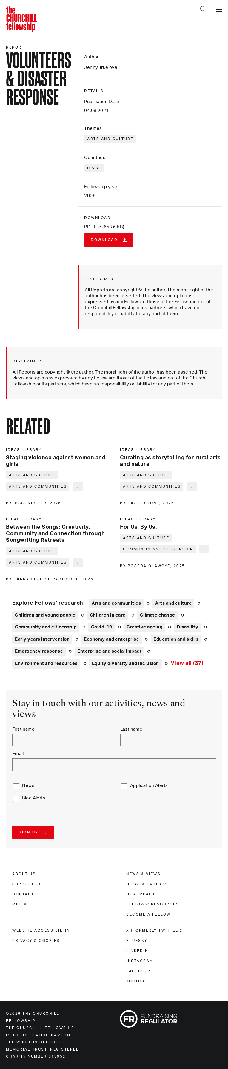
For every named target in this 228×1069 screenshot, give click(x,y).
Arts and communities (38, 486)
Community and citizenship (158, 549)
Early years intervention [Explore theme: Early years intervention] (42, 639)
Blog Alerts (33, 798)
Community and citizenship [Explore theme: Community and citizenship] (46, 627)
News (28, 785)
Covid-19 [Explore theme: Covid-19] (101, 627)
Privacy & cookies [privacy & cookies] (36, 940)
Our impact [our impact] (140, 894)
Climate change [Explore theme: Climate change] (157, 615)
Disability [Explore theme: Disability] (187, 627)
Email (18, 753)
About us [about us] (24, 874)
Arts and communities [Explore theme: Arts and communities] (116, 603)
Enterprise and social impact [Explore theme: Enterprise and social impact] (109, 651)
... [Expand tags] (78, 486)
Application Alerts (149, 785)
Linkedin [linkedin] (137, 951)
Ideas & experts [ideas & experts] (147, 884)
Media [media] (19, 904)
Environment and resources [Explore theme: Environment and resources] (46, 663)
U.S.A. (94, 168)
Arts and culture (110, 139)
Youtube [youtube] (136, 981)
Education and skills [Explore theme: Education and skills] (175, 639)
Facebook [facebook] (138, 971)
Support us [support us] (27, 884)
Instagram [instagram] (139, 961)
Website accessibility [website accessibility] (41, 930)
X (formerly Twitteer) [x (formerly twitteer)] (154, 930)
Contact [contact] (23, 894)
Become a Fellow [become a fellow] (148, 914)
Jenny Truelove (100, 67)
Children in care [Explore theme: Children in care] (108, 615)
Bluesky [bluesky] (136, 940)
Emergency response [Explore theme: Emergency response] (39, 651)
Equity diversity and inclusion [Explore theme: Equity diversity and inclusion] (125, 663)
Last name (131, 729)
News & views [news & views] (143, 874)
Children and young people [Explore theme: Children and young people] (45, 615)
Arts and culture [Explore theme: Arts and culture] (173, 603)
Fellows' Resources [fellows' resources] (152, 904)
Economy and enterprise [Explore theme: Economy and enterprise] (111, 639)
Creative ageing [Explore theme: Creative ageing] (145, 627)
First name (23, 729)
